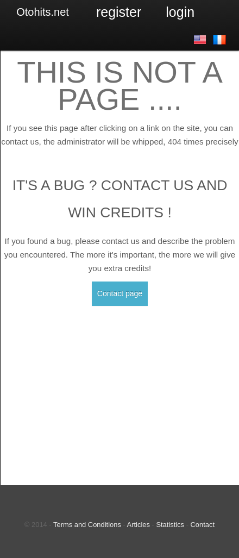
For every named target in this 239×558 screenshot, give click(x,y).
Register (118, 12)
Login (180, 12)
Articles (138, 525)
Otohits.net (42, 12)
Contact (203, 525)
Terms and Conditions (87, 525)
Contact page (119, 293)
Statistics (170, 525)
